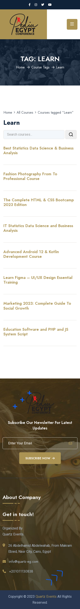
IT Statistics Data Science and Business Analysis (38, 228)
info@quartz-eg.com (23, 561)
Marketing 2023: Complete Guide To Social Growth (37, 305)
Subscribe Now (40, 458)
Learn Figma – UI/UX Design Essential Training (38, 280)
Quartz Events (46, 596)
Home (20, 67)
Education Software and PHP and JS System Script (35, 331)
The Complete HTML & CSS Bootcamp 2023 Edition (38, 202)
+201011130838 (21, 571)
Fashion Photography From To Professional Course (30, 176)
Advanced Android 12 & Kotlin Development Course (31, 254)
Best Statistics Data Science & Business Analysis (38, 150)
